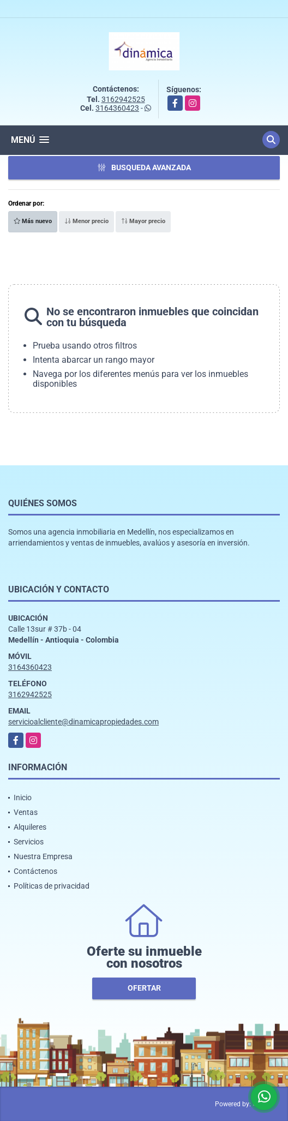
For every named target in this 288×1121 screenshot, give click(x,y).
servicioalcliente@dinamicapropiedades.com (83, 721)
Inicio (23, 797)
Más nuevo (33, 221)
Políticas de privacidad (51, 886)
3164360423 (117, 108)
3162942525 (123, 99)
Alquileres (30, 827)
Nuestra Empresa (43, 856)
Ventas (26, 812)
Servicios (29, 841)
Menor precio (86, 221)
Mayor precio (143, 221)
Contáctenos (35, 871)
